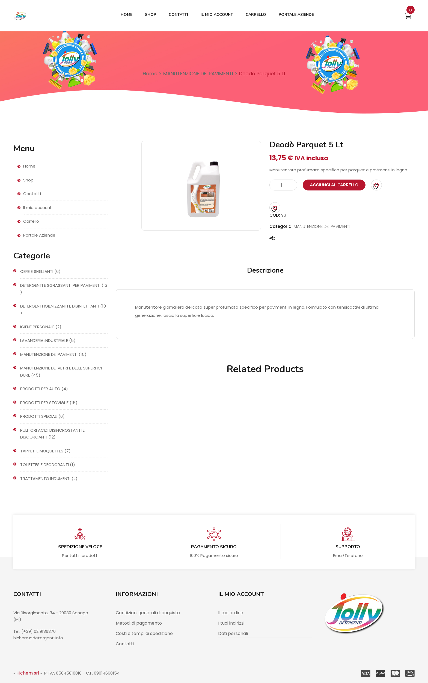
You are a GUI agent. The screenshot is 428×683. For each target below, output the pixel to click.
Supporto (347, 547)
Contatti (125, 644)
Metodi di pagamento (139, 623)
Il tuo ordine (230, 613)
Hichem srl (27, 673)
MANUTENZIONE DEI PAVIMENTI (198, 73)
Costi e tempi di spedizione (144, 633)
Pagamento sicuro (214, 547)
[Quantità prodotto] (283, 185)
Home (150, 73)
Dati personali (233, 633)
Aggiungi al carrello (334, 185)
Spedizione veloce (80, 547)
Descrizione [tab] (265, 270)
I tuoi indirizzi (231, 623)
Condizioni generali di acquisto (148, 613)
